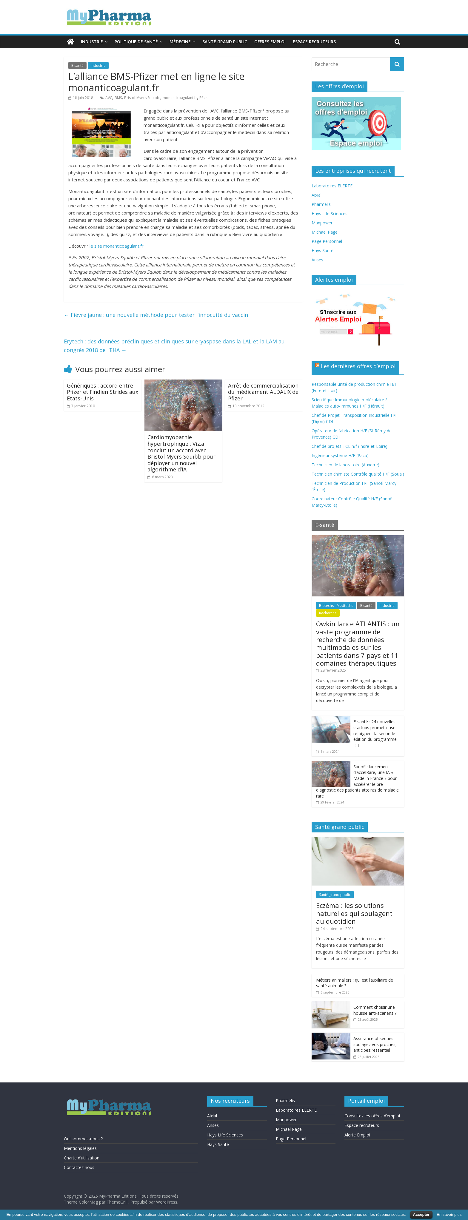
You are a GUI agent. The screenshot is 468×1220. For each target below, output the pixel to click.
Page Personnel (327, 241)
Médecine (180, 41)
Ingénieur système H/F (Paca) (340, 455)
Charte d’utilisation (81, 1158)
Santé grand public (224, 41)
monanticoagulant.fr (180, 97)
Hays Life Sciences (329, 213)
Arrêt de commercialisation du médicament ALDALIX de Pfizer (263, 392)
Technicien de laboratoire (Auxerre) (345, 465)
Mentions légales (80, 1148)
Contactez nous (79, 1167)
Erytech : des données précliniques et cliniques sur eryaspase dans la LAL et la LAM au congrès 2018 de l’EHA (174, 346)
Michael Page (325, 232)
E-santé (77, 65)
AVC (108, 97)
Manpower (322, 223)
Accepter (421, 1214)
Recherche (328, 613)
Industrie (92, 41)
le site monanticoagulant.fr (117, 246)
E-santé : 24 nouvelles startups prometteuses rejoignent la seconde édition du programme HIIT (375, 733)
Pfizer (204, 97)
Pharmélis (321, 204)
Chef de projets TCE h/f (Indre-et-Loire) (349, 446)
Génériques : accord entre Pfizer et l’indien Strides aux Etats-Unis (102, 392)
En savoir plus (449, 1214)
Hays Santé (322, 250)
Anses (317, 260)
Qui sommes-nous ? (83, 1139)
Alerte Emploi (357, 1135)
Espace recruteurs (314, 41)
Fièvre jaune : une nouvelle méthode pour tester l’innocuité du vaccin (156, 314)
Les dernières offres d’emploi (358, 366)
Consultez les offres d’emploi (372, 1116)
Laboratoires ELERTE (332, 186)
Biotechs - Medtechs (336, 605)
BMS (118, 97)
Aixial (316, 195)
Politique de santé (136, 41)
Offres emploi (270, 41)
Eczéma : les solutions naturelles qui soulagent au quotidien (354, 913)
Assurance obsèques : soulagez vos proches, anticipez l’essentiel (375, 1044)
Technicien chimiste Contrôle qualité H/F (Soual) (358, 474)
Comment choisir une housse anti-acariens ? (374, 1010)
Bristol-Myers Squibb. (142, 97)
